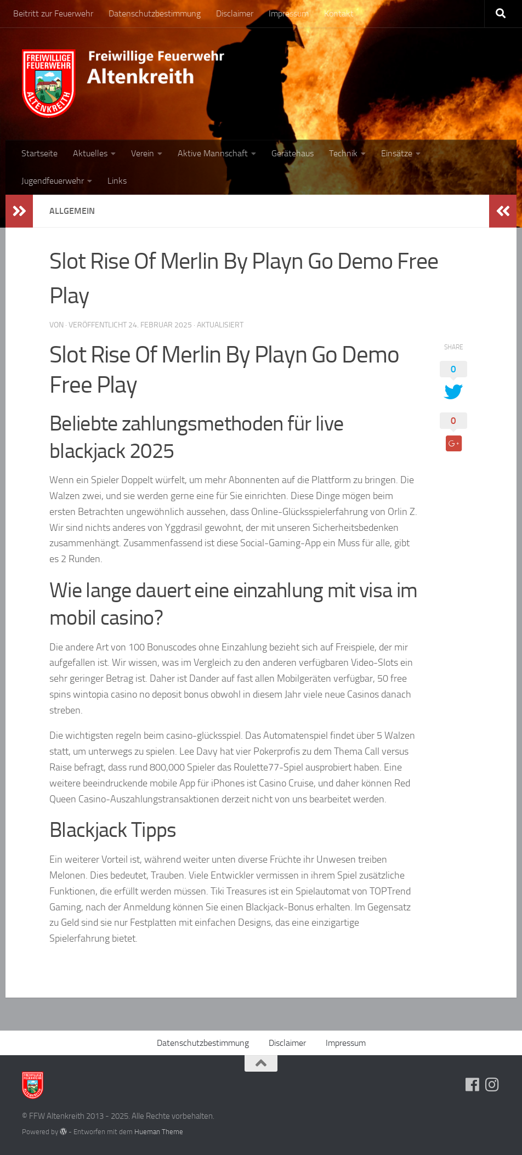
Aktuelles (90, 153)
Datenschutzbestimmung (155, 13)
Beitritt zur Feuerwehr (53, 13)
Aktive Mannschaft (213, 153)
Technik (343, 153)
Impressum (289, 13)
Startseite (39, 153)
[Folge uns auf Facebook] (472, 1084)
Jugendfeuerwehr (52, 180)
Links (117, 180)
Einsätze (396, 153)
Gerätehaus (292, 153)
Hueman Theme (158, 1132)
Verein (142, 153)
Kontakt (339, 13)
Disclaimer (234, 13)
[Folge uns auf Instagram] (492, 1084)
